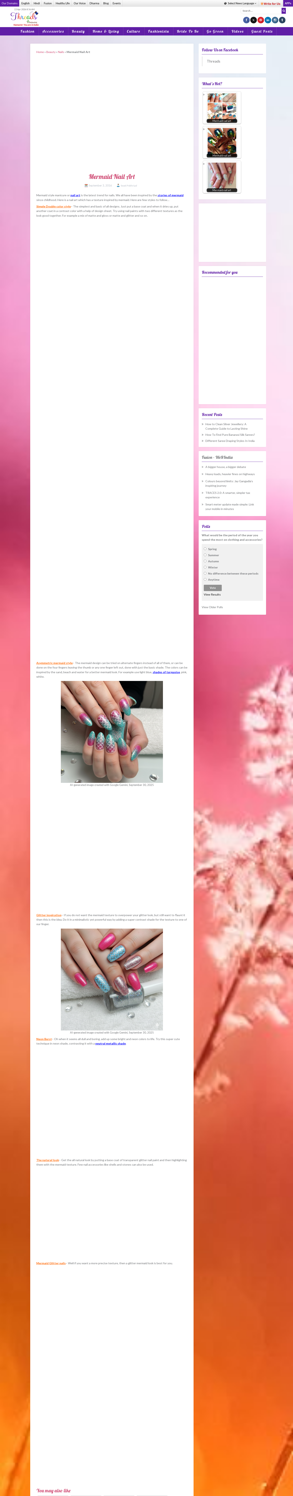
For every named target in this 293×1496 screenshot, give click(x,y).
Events (117, 3)
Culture (133, 31)
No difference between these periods (233, 573)
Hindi (37, 3)
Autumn (213, 561)
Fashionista (158, 31)
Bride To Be (188, 31)
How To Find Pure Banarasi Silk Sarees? (230, 434)
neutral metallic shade (110, 1043)
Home (40, 52)
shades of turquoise (166, 672)
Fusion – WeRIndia (217, 457)
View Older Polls (212, 607)
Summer (213, 555)
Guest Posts (262, 31)
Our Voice (80, 3)
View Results (212, 594)
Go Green (215, 31)
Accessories (53, 31)
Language (240, 3)
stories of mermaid (171, 195)
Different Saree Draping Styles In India (230, 440)
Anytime (213, 579)
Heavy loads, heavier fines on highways (230, 474)
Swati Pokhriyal (129, 185)
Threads (213, 61)
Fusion (48, 3)
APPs (288, 3)
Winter (213, 567)
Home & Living (105, 31)
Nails (61, 52)
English (25, 3)
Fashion (27, 31)
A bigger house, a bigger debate (225, 467)
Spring (212, 549)
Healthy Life (63, 3)
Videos (237, 31)
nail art (75, 195)
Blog (106, 3)
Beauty (78, 31)
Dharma (94, 3)
